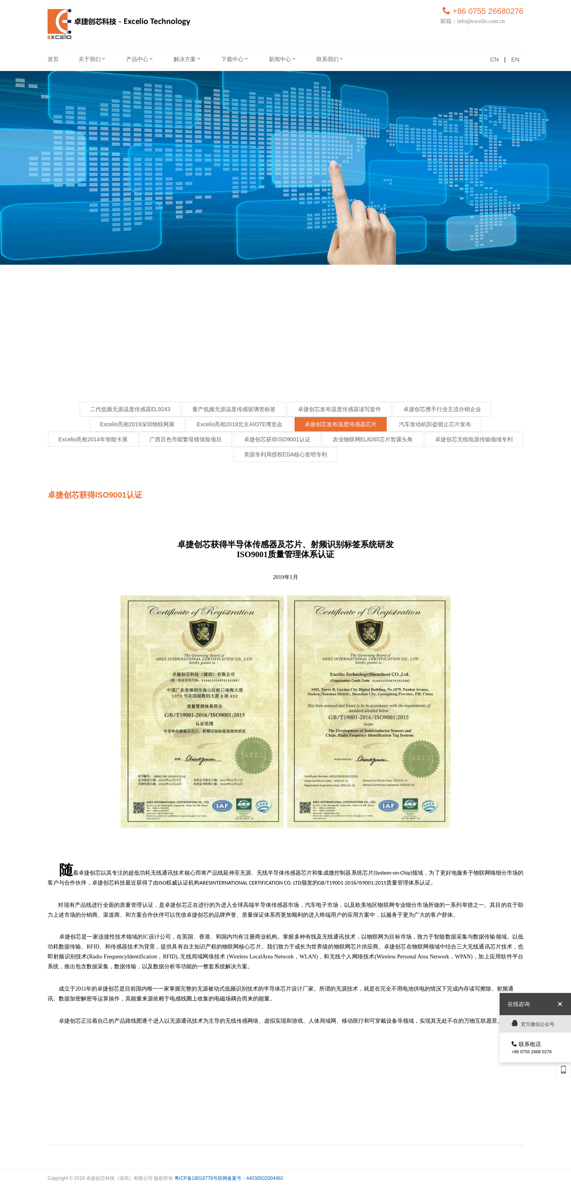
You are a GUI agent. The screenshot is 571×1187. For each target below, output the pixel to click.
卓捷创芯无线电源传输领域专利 (474, 439)
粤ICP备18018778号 (196, 1178)
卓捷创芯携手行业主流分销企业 (442, 409)
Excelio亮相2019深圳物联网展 (137, 424)
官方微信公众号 (533, 1023)
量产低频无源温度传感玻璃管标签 (234, 409)
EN (515, 59)
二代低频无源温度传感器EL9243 (130, 409)
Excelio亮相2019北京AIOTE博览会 (239, 424)
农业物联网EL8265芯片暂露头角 (373, 439)
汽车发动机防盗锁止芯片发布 (435, 424)
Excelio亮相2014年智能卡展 (92, 439)
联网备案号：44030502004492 (250, 1178)
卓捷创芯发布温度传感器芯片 (341, 424)
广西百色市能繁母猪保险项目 (185, 439)
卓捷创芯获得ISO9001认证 (277, 439)
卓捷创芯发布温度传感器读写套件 (339, 409)
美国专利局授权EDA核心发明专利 (286, 454)
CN (494, 59)
